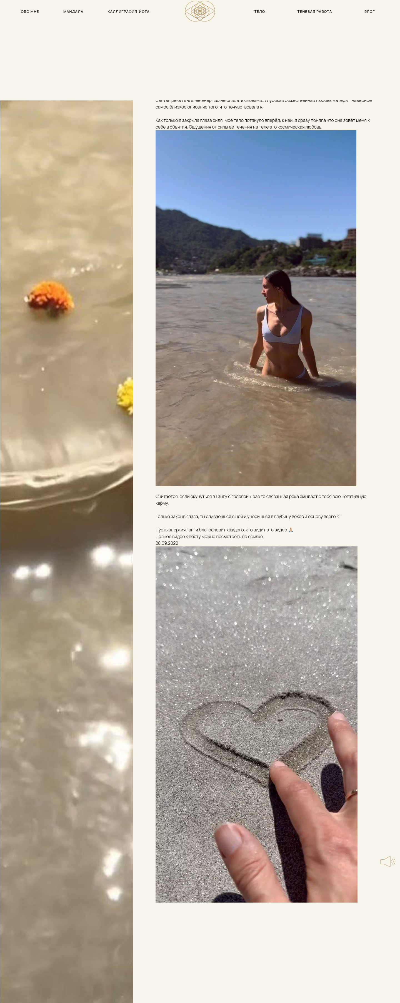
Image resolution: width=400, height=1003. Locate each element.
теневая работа (315, 11)
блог (369, 11)
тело (259, 11)
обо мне (30, 11)
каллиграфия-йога (129, 11)
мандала (73, 11)
